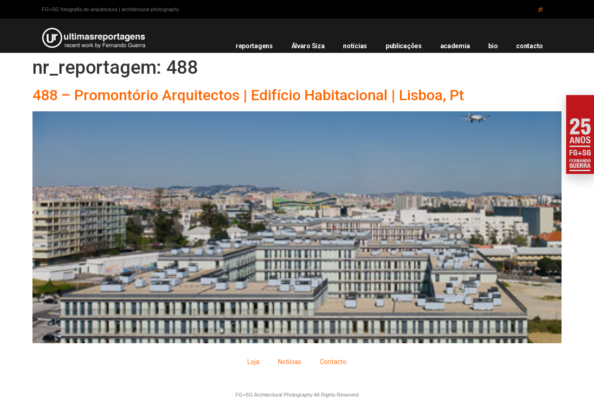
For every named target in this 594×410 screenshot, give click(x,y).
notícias (355, 46)
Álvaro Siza (308, 46)
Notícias (289, 361)
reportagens (254, 46)
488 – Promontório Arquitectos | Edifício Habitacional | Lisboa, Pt (248, 95)
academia (455, 46)
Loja (253, 361)
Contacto (333, 361)
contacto (529, 46)
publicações (404, 46)
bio (492, 46)
